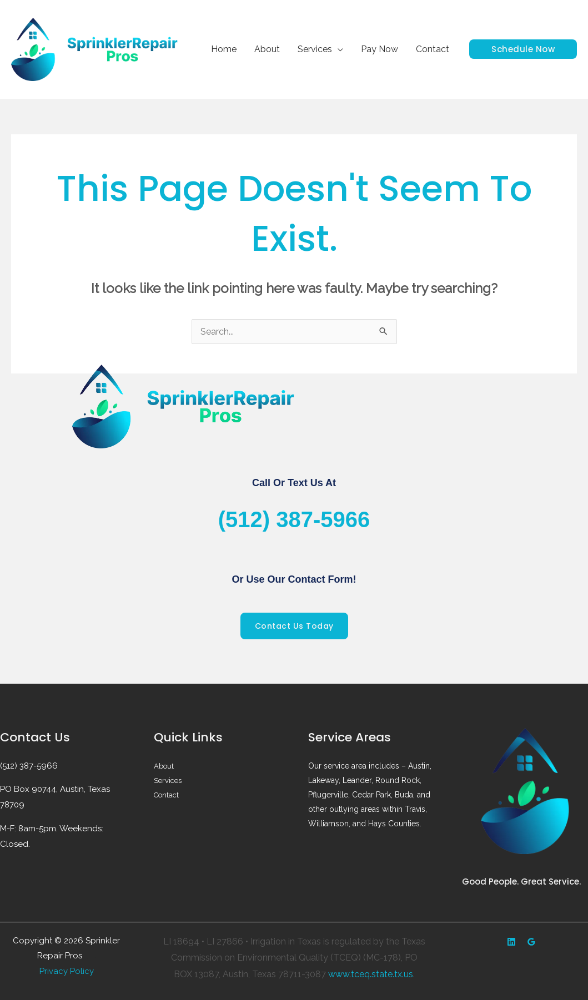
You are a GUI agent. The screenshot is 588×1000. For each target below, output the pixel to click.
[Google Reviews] (531, 941)
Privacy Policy (66, 971)
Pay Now (379, 49)
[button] (523, 49)
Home (224, 49)
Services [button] (315, 49)
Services (169, 780)
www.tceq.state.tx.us (370, 974)
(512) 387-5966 (294, 519)
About (267, 49)
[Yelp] (511, 941)
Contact (432, 49)
